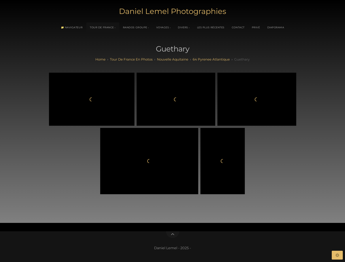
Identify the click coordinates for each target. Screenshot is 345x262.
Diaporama (275, 27)
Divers (183, 27)
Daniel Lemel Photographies (172, 11)
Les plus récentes (210, 27)
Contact (238, 27)
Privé (256, 27)
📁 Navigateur (72, 27)
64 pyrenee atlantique (211, 59)
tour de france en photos (131, 59)
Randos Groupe (135, 27)
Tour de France (102, 27)
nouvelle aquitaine (172, 59)
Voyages (162, 27)
